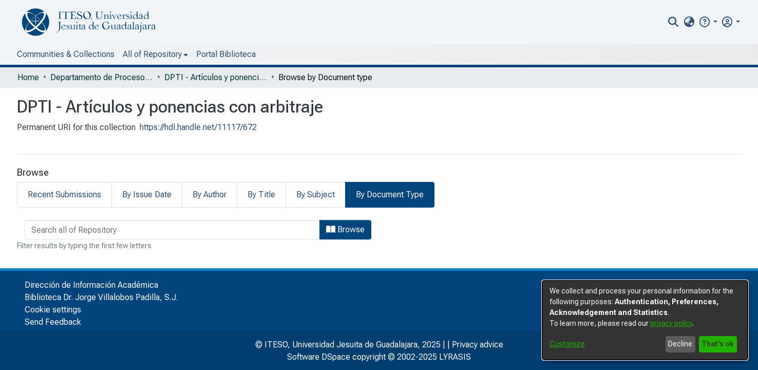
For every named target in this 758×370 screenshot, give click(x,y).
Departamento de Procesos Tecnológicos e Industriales (101, 77)
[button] (707, 22)
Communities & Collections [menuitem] (66, 54)
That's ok (718, 344)
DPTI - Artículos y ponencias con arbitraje (215, 77)
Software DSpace (318, 355)
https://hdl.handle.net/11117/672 (198, 127)
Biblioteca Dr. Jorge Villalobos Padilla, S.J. (101, 296)
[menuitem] (689, 22)
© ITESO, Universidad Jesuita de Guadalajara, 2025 (348, 343)
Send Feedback (53, 320)
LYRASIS (455, 355)
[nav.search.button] (673, 22)
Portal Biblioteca (226, 54)
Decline (680, 344)
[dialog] (645, 320)
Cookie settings (53, 308)
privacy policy (671, 323)
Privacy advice (477, 343)
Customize (567, 344)
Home (28, 77)
